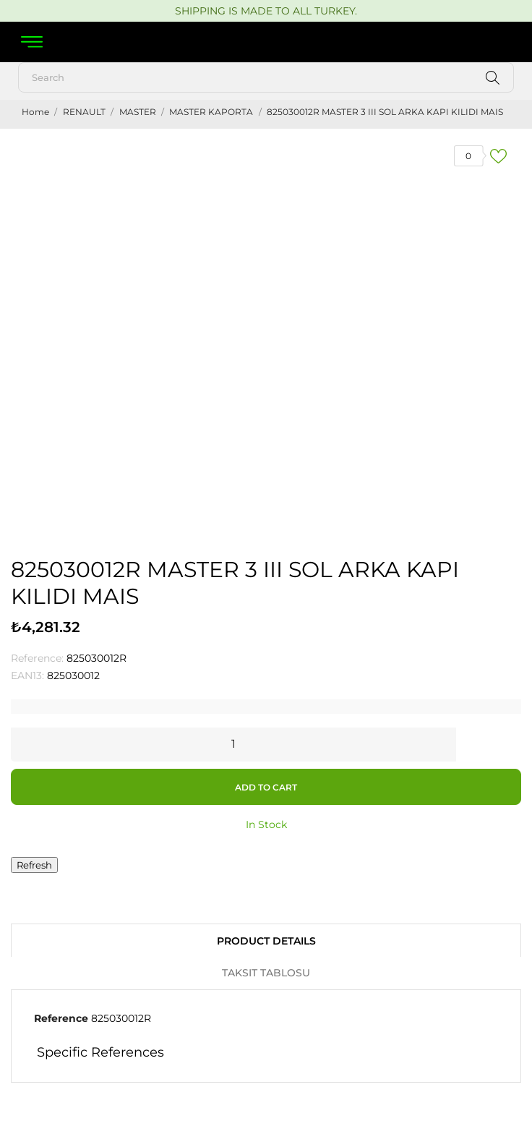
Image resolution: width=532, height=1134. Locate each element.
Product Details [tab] (266, 940)
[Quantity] (233, 743)
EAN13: (27, 675)
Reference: (37, 658)
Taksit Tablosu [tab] (266, 972)
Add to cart (266, 787)
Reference (61, 1018)
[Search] (266, 77)
